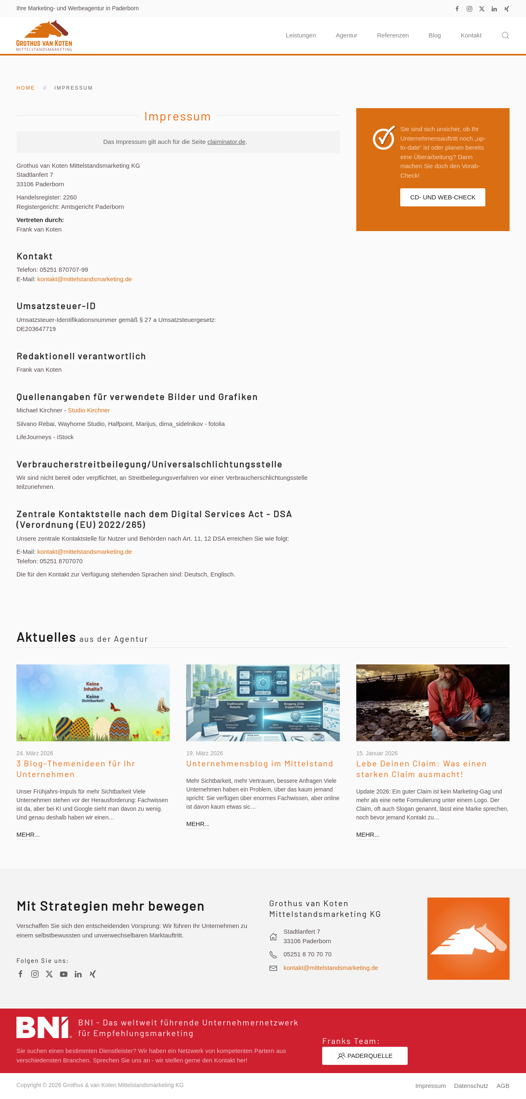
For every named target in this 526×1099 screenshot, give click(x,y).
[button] (505, 35)
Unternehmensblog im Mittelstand (258, 763)
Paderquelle (365, 1056)
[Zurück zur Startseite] (44, 35)
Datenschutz (471, 1085)
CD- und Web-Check (442, 197)
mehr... (26, 834)
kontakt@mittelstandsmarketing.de (84, 278)
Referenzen (393, 35)
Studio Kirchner (89, 410)
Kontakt (471, 35)
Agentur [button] (347, 35)
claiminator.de (227, 141)
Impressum (430, 1085)
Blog (435, 35)
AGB (503, 1085)
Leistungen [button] (301, 35)
